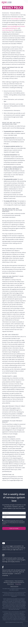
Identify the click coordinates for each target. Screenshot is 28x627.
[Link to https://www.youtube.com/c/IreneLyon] (13, 543)
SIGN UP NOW (14, 528)
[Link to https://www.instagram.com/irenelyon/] (13, 555)
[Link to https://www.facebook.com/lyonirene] (13, 567)
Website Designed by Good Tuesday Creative (14, 622)
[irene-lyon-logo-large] (6, 1)
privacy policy (5, 525)
